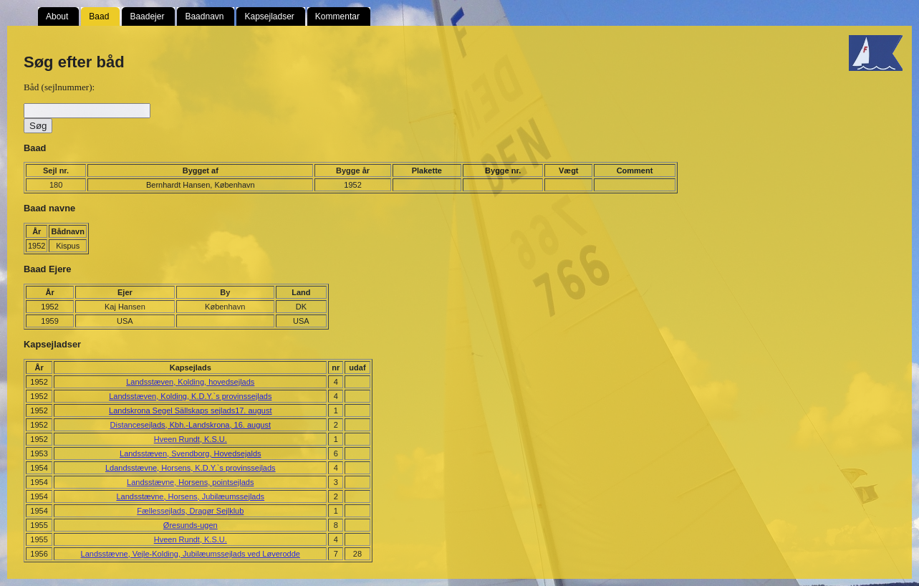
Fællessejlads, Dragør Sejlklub (190, 510)
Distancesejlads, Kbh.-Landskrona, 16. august (190, 425)
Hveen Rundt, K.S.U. (190, 439)
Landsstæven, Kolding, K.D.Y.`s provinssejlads (190, 396)
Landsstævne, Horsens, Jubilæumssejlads (190, 496)
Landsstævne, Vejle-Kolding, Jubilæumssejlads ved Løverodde (190, 553)
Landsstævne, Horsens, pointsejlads (190, 482)
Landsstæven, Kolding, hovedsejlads (190, 382)
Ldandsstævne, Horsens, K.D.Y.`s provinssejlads (190, 467)
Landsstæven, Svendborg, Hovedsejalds (190, 453)
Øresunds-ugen (190, 525)
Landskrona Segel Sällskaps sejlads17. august (190, 410)
